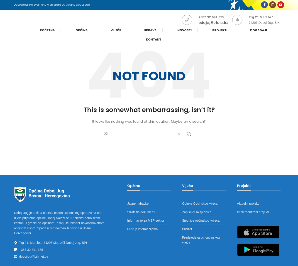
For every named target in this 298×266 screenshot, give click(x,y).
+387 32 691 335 (211, 22)
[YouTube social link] (280, 6)
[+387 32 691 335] (187, 25)
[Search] (149, 141)
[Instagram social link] (272, 6)
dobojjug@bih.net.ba (213, 27)
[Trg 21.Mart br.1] (237, 25)
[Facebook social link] (264, 6)
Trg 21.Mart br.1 (261, 22)
